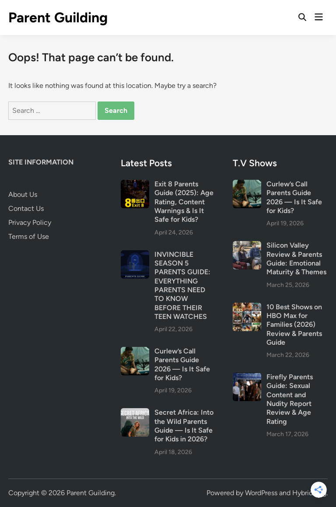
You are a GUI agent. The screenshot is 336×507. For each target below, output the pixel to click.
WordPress (261, 493)
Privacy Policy (29, 222)
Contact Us (26, 208)
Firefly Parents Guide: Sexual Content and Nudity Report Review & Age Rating (289, 399)
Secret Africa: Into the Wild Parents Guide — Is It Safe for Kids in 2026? (184, 425)
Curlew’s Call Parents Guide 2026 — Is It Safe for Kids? (182, 364)
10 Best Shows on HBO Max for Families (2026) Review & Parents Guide (294, 324)
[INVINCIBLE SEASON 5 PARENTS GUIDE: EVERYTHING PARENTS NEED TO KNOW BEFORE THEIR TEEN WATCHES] (135, 255)
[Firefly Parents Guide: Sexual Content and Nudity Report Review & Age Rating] (247, 378)
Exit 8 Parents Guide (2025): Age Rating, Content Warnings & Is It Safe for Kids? (184, 202)
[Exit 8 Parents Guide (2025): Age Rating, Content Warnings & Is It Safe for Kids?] (135, 185)
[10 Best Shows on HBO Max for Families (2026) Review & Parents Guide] (247, 308)
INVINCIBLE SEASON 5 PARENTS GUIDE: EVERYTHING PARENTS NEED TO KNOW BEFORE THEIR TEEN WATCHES (182, 285)
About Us (22, 194)
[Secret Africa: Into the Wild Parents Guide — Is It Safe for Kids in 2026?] (135, 413)
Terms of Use (28, 236)
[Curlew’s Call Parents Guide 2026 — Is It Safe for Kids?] (135, 352)
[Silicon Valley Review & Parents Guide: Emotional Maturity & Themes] (247, 246)
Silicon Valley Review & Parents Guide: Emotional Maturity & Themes (296, 258)
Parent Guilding (58, 17)
